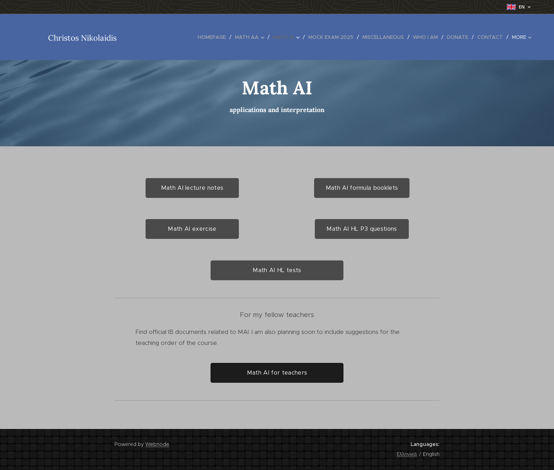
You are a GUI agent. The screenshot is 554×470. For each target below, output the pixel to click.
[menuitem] (213, 37)
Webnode (157, 444)
